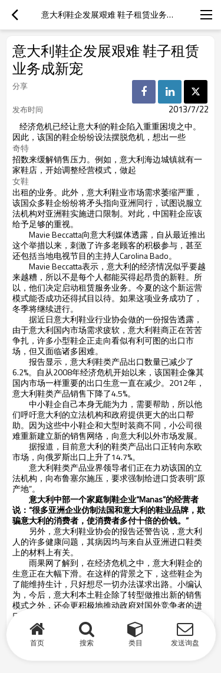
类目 (135, 642)
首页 (37, 642)
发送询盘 (185, 642)
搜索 (87, 642)
